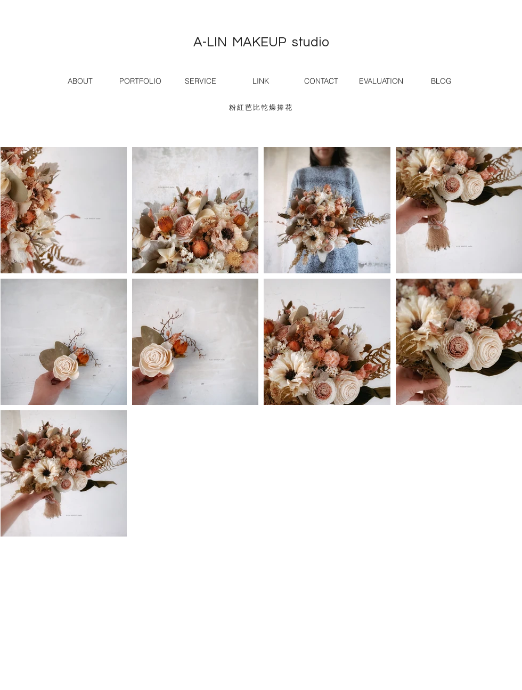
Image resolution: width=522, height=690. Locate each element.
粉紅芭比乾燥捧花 (261, 107)
